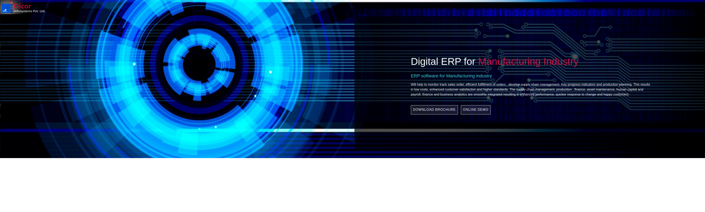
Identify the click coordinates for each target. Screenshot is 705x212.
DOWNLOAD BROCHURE (465, 109)
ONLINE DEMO (507, 109)
